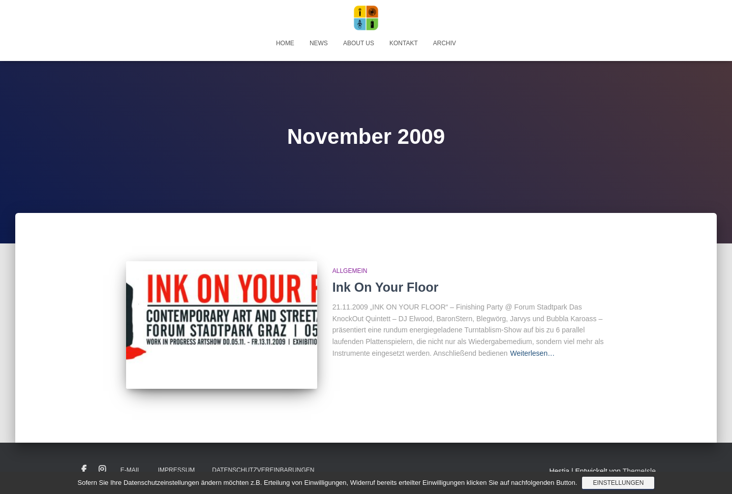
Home (285, 43)
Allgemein (350, 270)
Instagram (102, 469)
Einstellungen (618, 482)
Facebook (84, 469)
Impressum (176, 470)
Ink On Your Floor (385, 287)
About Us (358, 43)
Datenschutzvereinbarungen (263, 470)
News (319, 43)
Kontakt (403, 43)
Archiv (444, 43)
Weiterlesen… (532, 353)
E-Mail (130, 470)
